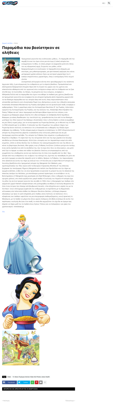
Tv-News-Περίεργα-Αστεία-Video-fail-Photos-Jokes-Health (31, 377)
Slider (16, 43)
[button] (104, 3)
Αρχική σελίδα (7, 43)
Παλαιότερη (69, 401)
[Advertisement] (56, 24)
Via (3, 212)
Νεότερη (6, 401)
